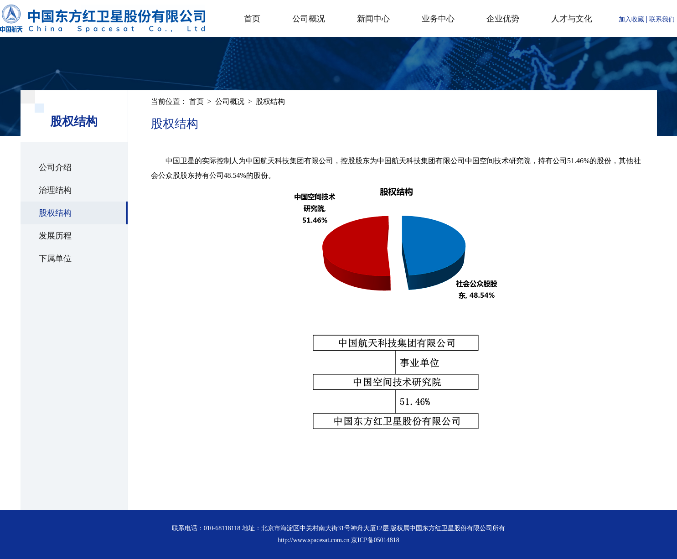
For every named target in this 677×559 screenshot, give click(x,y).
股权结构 (55, 212)
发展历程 (55, 235)
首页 (252, 18)
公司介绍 (55, 167)
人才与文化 (571, 18)
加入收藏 (631, 19)
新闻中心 (373, 18)
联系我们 (662, 19)
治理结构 (55, 190)
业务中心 (438, 18)
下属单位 (55, 258)
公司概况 (308, 18)
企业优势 (502, 18)
